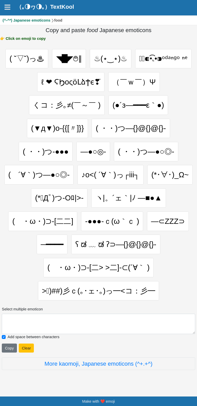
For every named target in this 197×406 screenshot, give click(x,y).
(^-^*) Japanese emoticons (27, 20)
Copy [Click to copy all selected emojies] (9, 348)
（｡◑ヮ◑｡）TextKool (45, 7)
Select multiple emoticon (22, 309)
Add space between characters (33, 337)
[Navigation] (7, 7)
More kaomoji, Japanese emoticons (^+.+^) (99, 364)
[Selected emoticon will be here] (98, 324)
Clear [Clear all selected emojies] (26, 348)
